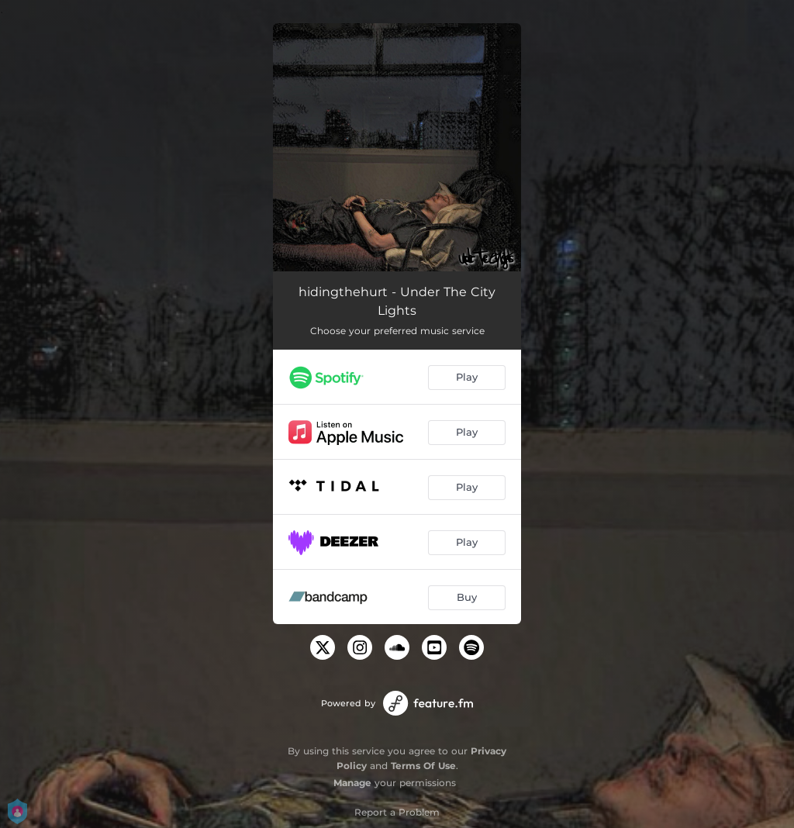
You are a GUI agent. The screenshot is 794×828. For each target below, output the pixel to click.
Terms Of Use (423, 765)
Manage (352, 782)
